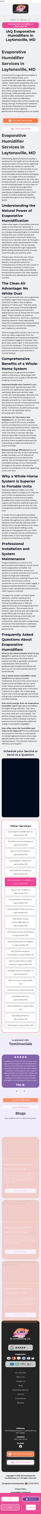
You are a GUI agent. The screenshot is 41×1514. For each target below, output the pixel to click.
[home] (20, 8)
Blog (20, 1386)
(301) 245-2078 (20, 1439)
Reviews (20, 1403)
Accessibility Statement (20, 1492)
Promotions (20, 1399)
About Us (20, 1377)
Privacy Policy (20, 1489)
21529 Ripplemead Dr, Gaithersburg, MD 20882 (20, 1432)
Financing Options (20, 1390)
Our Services (20, 1373)
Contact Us (20, 1381)
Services (23, 21)
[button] (31, 1507)
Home (13, 21)
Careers (20, 1394)
